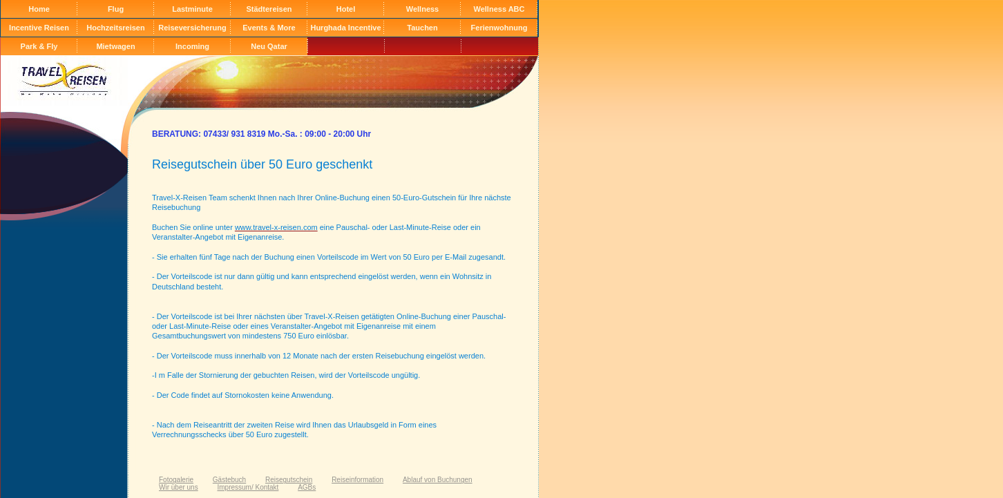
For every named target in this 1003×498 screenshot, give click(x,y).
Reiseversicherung (192, 27)
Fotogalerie (176, 479)
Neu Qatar (269, 46)
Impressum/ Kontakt (247, 487)
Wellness (422, 9)
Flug (116, 9)
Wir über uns (178, 487)
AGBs (307, 487)
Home (39, 9)
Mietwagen (115, 46)
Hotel (346, 9)
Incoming (192, 46)
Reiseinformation (357, 479)
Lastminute (192, 9)
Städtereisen (269, 9)
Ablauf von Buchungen (437, 479)
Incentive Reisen (39, 27)
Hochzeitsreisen (115, 27)
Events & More (268, 27)
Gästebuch (229, 479)
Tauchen (422, 27)
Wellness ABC (499, 9)
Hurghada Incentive (345, 27)
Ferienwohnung (499, 27)
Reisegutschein (288, 479)
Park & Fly (39, 46)
